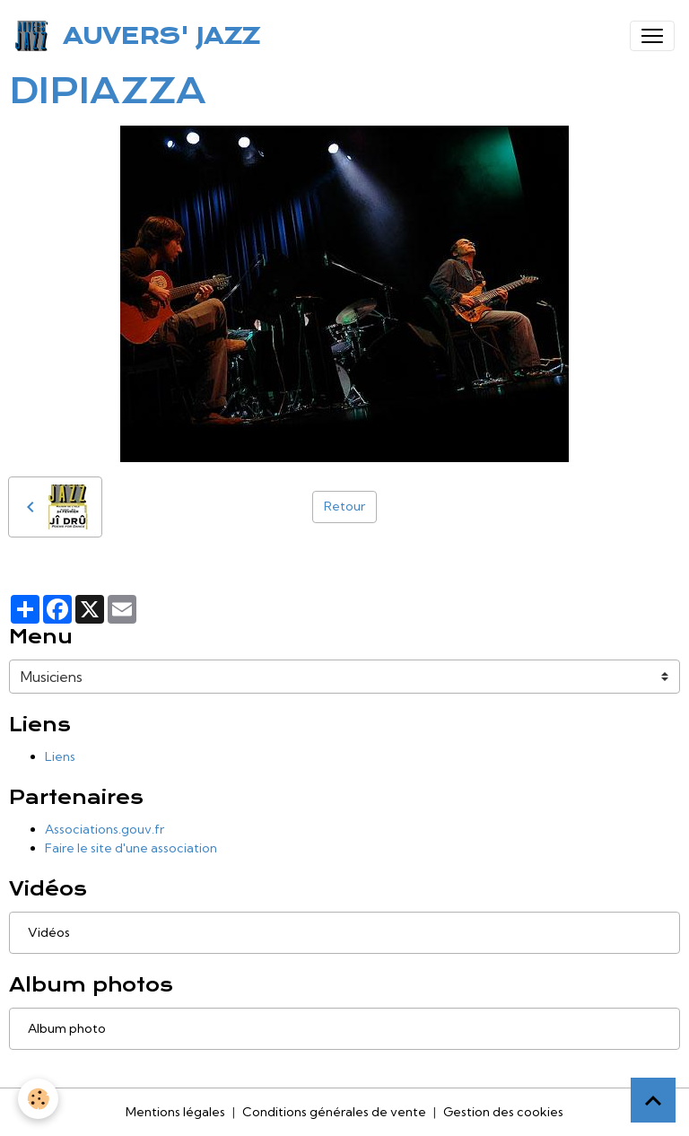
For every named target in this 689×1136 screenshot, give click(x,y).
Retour (344, 506)
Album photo (67, 1028)
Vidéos (49, 932)
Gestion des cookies (503, 1112)
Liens (60, 756)
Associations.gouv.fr (104, 829)
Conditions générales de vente (334, 1112)
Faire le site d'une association (131, 848)
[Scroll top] (653, 1100)
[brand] (140, 35)
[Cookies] (38, 1099)
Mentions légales (175, 1112)
